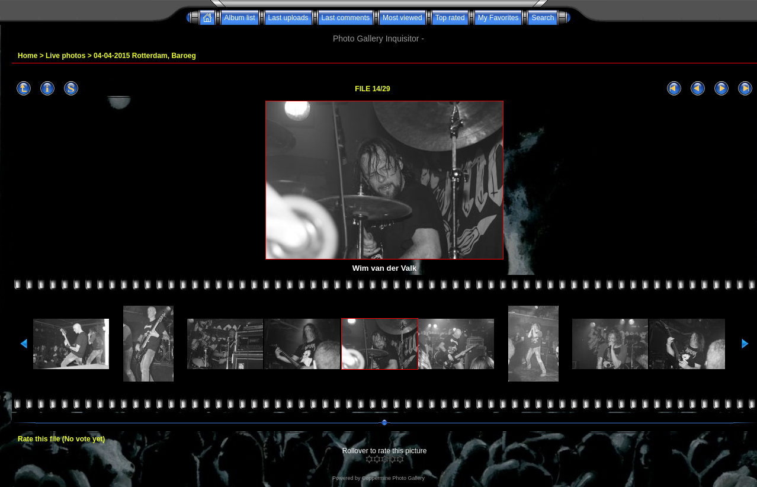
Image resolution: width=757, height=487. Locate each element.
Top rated (450, 18)
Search (542, 18)
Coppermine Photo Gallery (393, 478)
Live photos (65, 56)
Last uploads (288, 18)
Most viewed (402, 18)
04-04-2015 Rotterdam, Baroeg (145, 56)
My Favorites (498, 18)
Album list (239, 18)
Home (27, 56)
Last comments (346, 18)
